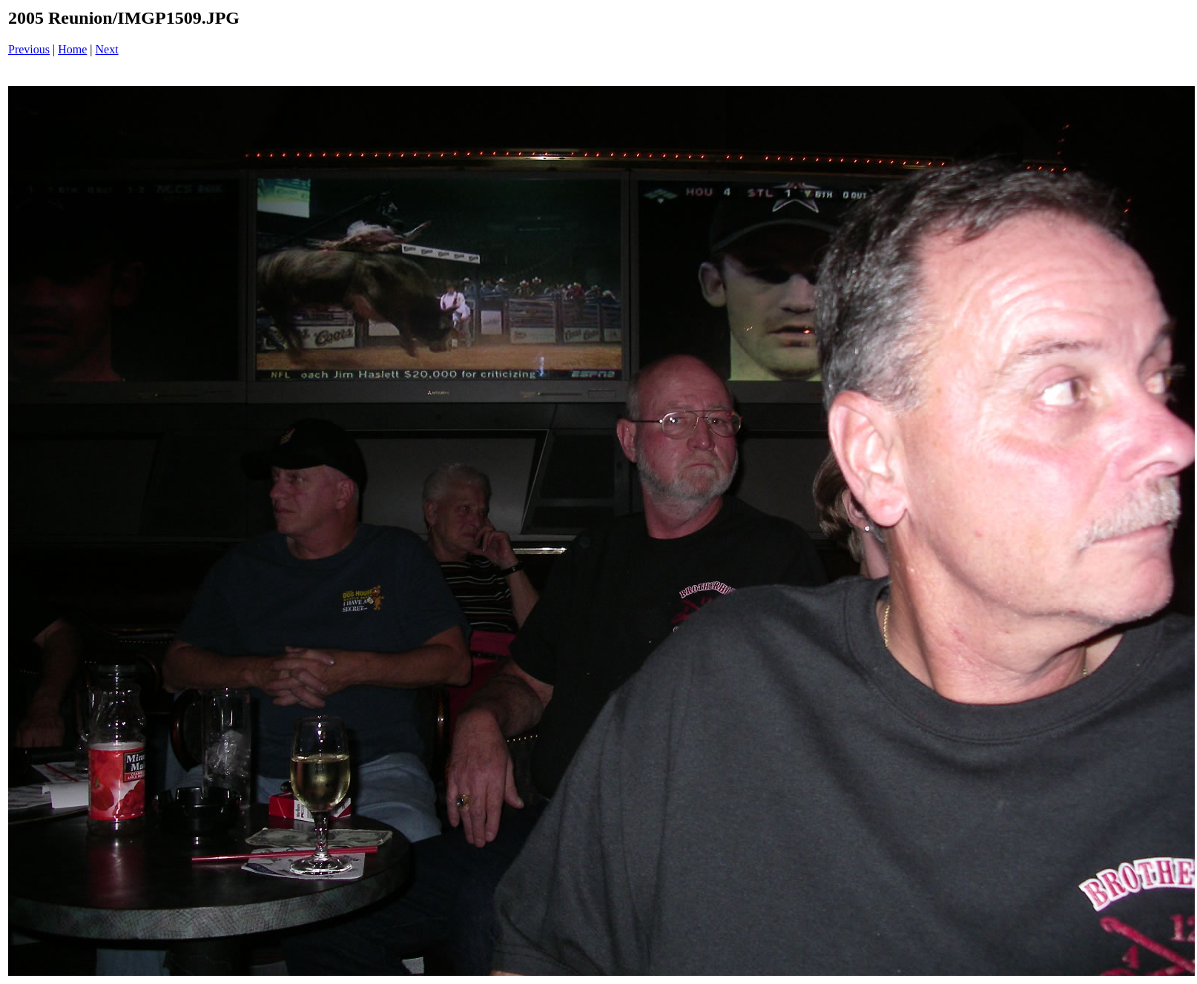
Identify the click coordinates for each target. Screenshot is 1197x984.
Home (72, 49)
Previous (29, 49)
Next (107, 49)
